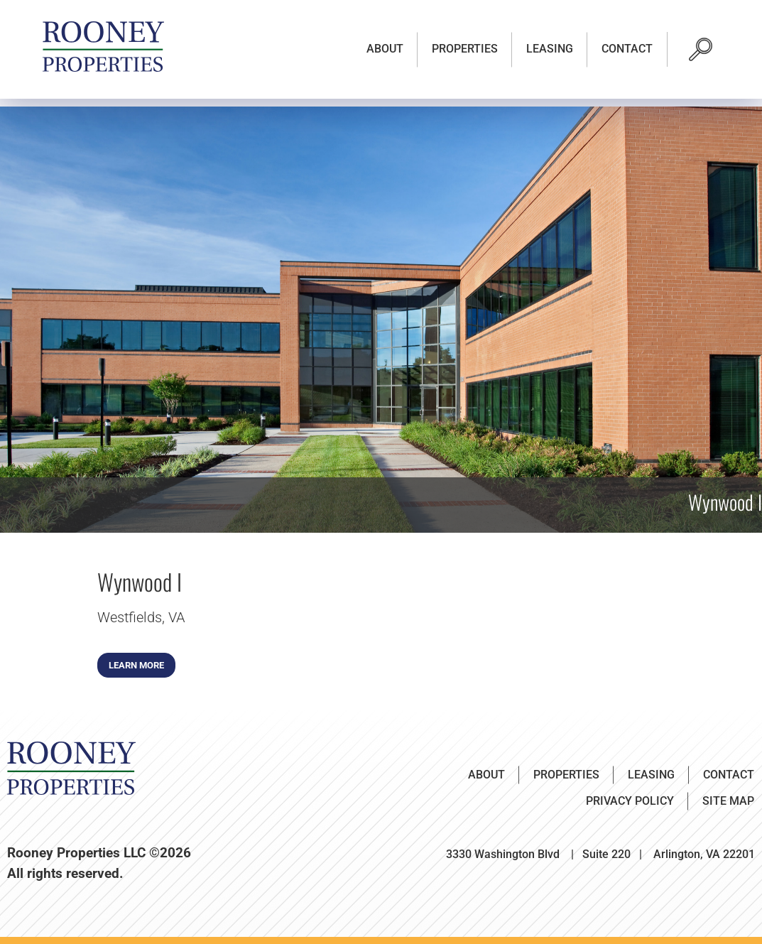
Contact (627, 48)
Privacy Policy (630, 801)
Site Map (728, 801)
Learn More (136, 665)
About (384, 48)
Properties (465, 48)
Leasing (549, 48)
